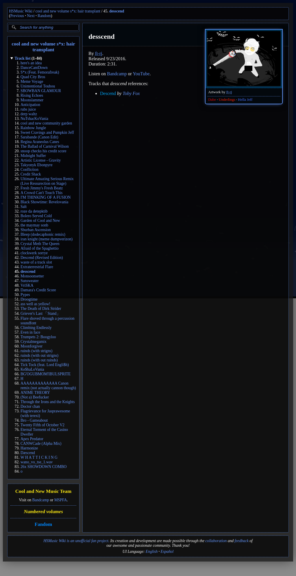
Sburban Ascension (36, 230)
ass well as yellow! (35, 304)
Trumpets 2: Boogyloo (38, 337)
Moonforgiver (31, 346)
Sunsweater (30, 281)
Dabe (212, 100)
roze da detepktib (34, 211)
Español (167, 551)
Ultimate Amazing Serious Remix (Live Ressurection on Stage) (47, 181)
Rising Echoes (32, 95)
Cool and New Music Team (43, 491)
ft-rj (229, 92)
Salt (24, 206)
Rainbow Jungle (33, 128)
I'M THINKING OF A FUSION (46, 197)
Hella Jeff (245, 100)
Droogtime (29, 299)
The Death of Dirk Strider (41, 308)
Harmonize (29, 448)
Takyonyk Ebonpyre (36, 165)
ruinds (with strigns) (36, 351)
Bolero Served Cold (36, 216)
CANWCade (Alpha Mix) (41, 443)
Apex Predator (32, 439)
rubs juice (28, 109)
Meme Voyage (32, 81)
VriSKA (27, 285)
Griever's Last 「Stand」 (40, 313)
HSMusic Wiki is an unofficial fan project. (76, 541)
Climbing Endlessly (36, 328)
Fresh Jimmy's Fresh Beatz (42, 188)
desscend (116, 11)
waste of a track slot (36, 262)
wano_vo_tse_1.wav (37, 462)
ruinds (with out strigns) (39, 355)
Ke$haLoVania (32, 369)
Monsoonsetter (32, 276)
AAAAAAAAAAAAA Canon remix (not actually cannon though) (48, 385)
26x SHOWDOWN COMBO (43, 467)
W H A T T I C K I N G (39, 457)
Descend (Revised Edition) (42, 257)
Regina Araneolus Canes (40, 142)
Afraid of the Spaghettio (40, 248)
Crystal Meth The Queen (40, 244)
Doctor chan (30, 406)
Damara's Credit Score (38, 290)
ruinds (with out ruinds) (39, 360)
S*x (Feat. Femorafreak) (40, 72)
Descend (108, 93)
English (152, 551)
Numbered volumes (43, 511)
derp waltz (29, 114)
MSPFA (60, 500)
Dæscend (28, 453)
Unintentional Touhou (38, 86)
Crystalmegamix (34, 341)
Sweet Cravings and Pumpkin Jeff (47, 132)
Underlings (227, 100)
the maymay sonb (34, 225)
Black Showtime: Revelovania (44, 202)
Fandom (43, 524)
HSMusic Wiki (20, 11)
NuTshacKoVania (34, 118)
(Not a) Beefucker (35, 397)
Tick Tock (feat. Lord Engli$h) (45, 365)
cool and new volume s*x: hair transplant (68, 11)
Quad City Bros (33, 77)
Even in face (30, 332)
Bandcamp (40, 500)
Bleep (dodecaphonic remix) (43, 234)
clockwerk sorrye (34, 253)
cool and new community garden (46, 123)
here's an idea (31, 63)
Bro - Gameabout (34, 420)
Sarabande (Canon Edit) (39, 137)
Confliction (29, 169)
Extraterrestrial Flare (37, 267)
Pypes (25, 294)
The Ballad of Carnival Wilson (45, 146)
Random (44, 16)
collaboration (216, 541)
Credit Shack (31, 174)
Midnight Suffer (33, 155)
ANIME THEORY (35, 392)
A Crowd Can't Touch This (41, 193)
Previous (17, 16)
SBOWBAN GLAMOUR (41, 91)
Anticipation (30, 105)
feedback (242, 541)
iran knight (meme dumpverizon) (47, 239)
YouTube (141, 73)
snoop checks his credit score (43, 151)
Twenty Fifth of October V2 (42, 425)
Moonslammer (32, 100)
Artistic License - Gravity (41, 160)
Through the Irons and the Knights (48, 402)
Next (30, 16)
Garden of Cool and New (40, 220)
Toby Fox (131, 93)
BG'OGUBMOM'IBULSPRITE (46, 374)
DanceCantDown (34, 67)
